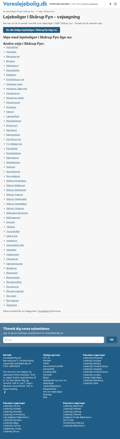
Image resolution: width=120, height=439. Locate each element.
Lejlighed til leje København (77, 417)
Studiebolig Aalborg (73, 422)
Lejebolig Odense (72, 414)
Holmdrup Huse (14, 84)
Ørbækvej (11, 268)
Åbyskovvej (12, 286)
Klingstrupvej (13, 102)
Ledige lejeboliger (92, 377)
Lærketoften (12, 116)
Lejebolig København (74, 425)
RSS (45, 397)
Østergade (12, 272)
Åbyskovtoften (14, 282)
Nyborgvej (11, 125)
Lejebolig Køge (10, 422)
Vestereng (11, 240)
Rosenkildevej (13, 153)
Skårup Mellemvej (15, 185)
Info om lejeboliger (52, 391)
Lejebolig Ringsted (92, 357)
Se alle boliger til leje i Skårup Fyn (19, 11)
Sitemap (47, 394)
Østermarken (13, 277)
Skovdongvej (13, 171)
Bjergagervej (13, 56)
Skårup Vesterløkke (16, 203)
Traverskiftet (13, 231)
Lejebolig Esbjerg (92, 363)
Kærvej (10, 111)
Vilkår (46, 363)
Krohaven (11, 107)
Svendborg (44, 311)
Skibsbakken (13, 162)
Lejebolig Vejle (90, 383)
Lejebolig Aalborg (72, 411)
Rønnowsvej (12, 157)
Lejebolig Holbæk (12, 408)
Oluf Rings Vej (13, 139)
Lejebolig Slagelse (92, 369)
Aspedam (11, 51)
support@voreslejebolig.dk (17, 363)
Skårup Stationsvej (16, 190)
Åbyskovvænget (15, 291)
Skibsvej (10, 167)
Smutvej (10, 222)
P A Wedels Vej (14, 143)
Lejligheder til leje (12, 428)
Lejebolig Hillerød (72, 408)
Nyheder (47, 374)
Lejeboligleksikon (52, 386)
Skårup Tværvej (14, 194)
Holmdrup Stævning (16, 88)
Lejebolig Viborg (11, 405)
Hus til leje (68, 420)
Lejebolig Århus (11, 431)
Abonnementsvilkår (53, 366)
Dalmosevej (12, 65)
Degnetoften (12, 70)
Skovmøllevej (13, 176)
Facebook (5, 392)
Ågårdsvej (11, 305)
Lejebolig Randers (12, 420)
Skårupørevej (13, 217)
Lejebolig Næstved (73, 405)
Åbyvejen (11, 295)
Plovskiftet (11, 148)
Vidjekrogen (12, 254)
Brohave (10, 61)
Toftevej (10, 226)
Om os (46, 357)
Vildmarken (12, 259)
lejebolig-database (90, 4)
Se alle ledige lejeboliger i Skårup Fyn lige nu (31, 29)
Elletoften (11, 74)
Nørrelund (11, 130)
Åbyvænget (12, 300)
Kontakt (47, 360)
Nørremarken (13, 134)
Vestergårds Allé (15, 245)
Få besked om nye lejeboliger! (110, 4)
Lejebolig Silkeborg (93, 380)
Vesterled (11, 249)
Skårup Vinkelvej (15, 208)
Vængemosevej (14, 263)
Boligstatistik (49, 389)
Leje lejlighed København (16, 417)
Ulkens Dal (11, 236)
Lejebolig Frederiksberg (95, 366)
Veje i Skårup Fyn (46, 11)
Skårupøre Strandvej (17, 213)
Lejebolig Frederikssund (95, 371)
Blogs (46, 377)
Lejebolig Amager (92, 360)
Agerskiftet (12, 47)
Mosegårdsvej (13, 120)
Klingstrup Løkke (15, 97)
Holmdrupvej (13, 93)
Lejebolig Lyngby (92, 374)
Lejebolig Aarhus (11, 425)
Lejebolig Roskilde (12, 411)
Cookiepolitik (50, 371)
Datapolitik (48, 369)
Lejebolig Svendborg (14, 414)
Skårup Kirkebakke (16, 180)
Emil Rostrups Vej (15, 79)
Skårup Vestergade (16, 199)
